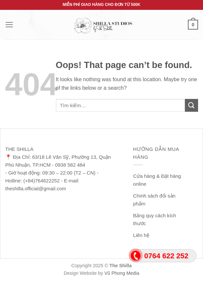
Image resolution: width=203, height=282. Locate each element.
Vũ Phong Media (121, 273)
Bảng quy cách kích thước (154, 219)
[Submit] (191, 105)
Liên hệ (141, 235)
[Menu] (9, 24)
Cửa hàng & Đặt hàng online (157, 180)
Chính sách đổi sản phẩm (154, 199)
